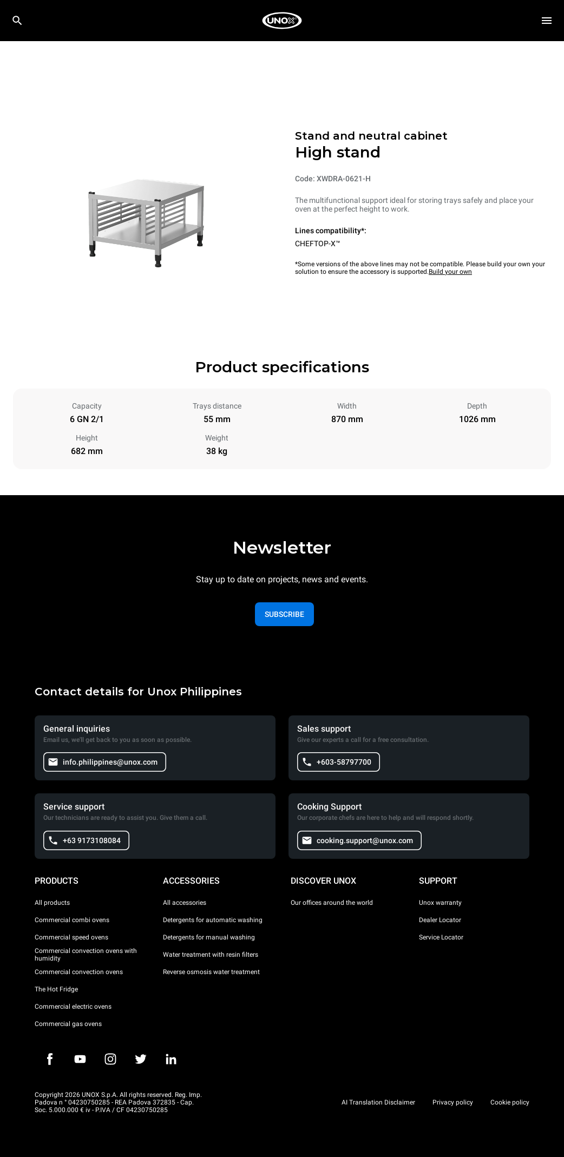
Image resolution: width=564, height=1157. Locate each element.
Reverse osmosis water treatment (211, 972)
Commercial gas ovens (68, 1024)
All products (52, 902)
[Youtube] (80, 1059)
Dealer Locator (440, 920)
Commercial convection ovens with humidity (86, 954)
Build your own (450, 271)
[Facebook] (50, 1059)
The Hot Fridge (56, 989)
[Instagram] (110, 1059)
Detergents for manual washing (209, 937)
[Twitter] (141, 1059)
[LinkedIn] (171, 1059)
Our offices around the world (332, 902)
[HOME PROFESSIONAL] (282, 21)
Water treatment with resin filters (210, 954)
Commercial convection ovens (79, 972)
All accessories (184, 902)
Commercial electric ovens (73, 1006)
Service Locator (441, 937)
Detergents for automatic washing (213, 920)
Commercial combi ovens (72, 920)
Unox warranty (440, 902)
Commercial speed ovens (71, 937)
